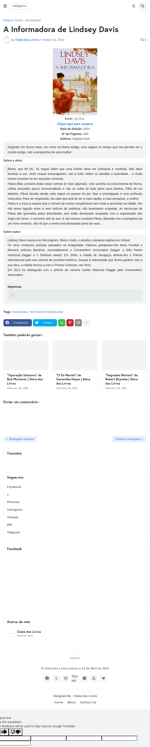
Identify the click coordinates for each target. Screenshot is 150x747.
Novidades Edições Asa (46, 312)
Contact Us (88, 702)
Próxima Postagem (128, 439)
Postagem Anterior (21, 439)
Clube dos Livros (29, 632)
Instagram (14, 509)
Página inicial (13, 20)
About (71, 702)
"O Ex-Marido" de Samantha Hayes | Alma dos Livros (73, 379)
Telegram (13, 532)
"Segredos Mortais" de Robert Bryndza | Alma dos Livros (121, 379)
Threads (12, 517)
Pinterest (13, 502)
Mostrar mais (25, 635)
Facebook (14, 487)
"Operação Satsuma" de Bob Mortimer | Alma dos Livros (25, 379)
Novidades (33, 20)
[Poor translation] (15, 732)
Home (58, 702)
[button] (5, 6)
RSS (9, 525)
